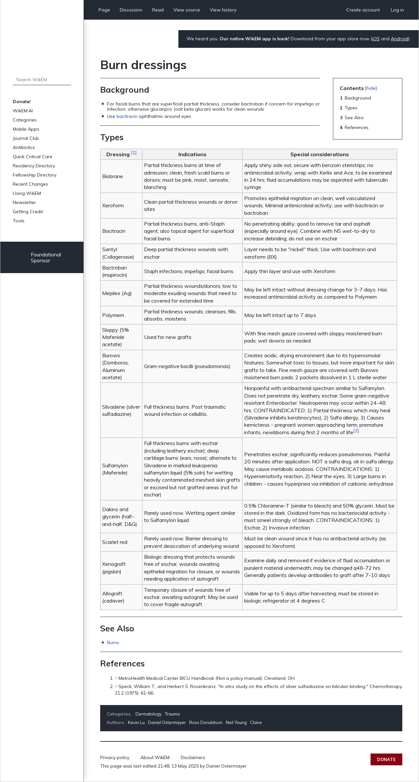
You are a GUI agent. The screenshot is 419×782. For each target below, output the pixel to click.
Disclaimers (193, 757)
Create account (363, 10)
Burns (113, 642)
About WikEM (155, 757)
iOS (376, 39)
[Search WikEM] (42, 79)
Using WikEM (27, 193)
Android (399, 39)
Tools (19, 221)
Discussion (131, 10)
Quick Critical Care (32, 156)
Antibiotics (24, 147)
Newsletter (24, 202)
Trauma (172, 714)
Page (104, 10)
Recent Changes (30, 184)
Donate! (22, 101)
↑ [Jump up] (116, 678)
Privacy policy (114, 757)
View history (223, 10)
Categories (25, 120)
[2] (356, 430)
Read (158, 10)
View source (186, 10)
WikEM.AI (23, 111)
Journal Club (26, 138)
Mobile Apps (26, 129)
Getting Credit (28, 211)
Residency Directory (34, 166)
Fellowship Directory (34, 175)
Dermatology (149, 714)
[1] (134, 152)
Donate (386, 759)
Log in (397, 10)
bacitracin (127, 116)
